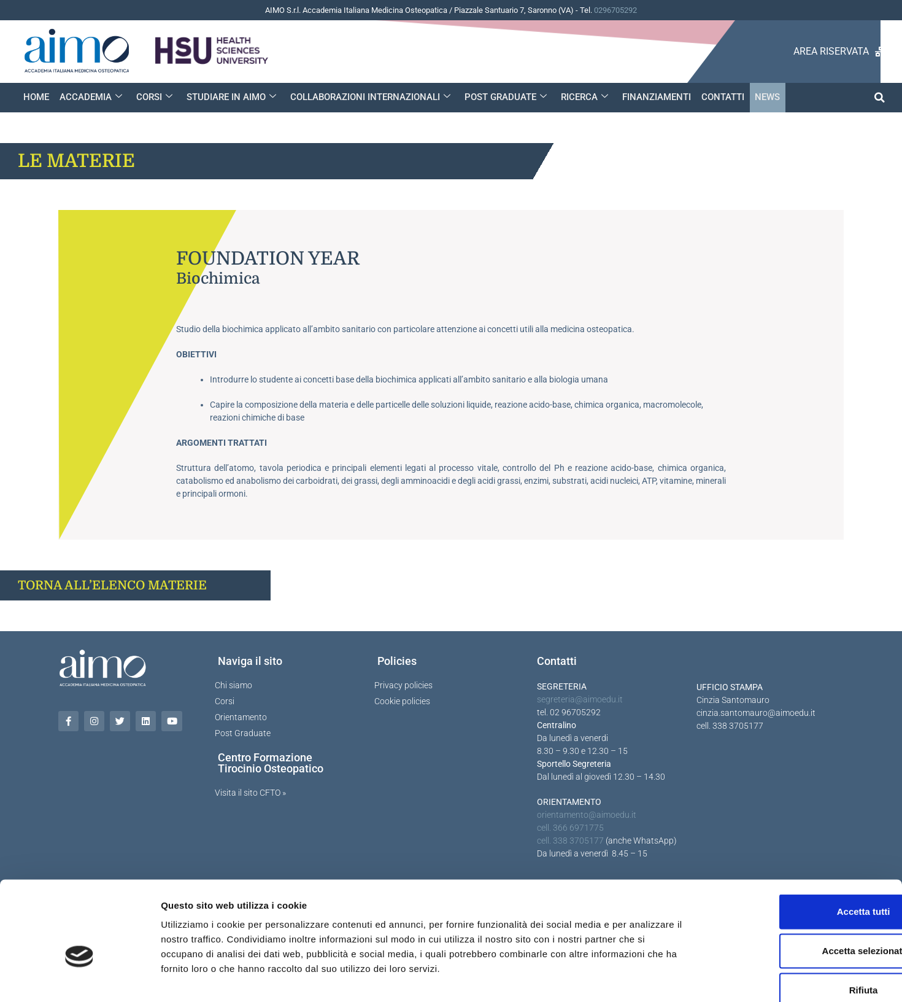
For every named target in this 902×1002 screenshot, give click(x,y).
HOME (36, 97)
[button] (879, 97)
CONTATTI (717, 97)
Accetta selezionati (799, 882)
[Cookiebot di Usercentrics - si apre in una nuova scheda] (79, 978)
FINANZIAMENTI (652, 97)
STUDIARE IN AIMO (229, 97)
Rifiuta (799, 921)
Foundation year (268, 258)
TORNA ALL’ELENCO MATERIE (112, 585)
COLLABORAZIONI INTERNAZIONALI (368, 97)
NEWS (761, 97)
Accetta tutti (800, 842)
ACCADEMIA (90, 97)
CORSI (153, 97)
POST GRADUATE (502, 97)
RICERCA (580, 97)
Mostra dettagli (645, 978)
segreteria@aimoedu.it (580, 699)
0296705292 (615, 10)
